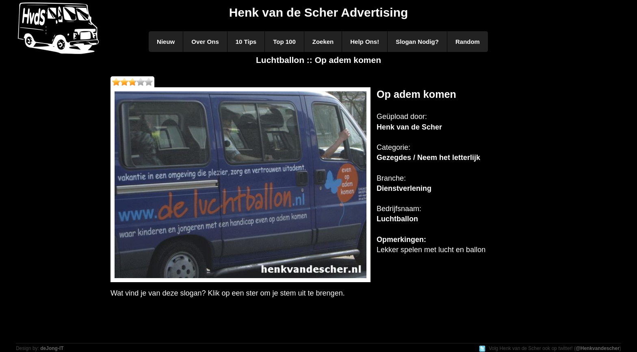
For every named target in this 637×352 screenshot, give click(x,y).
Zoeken (323, 41)
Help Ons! (364, 41)
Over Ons (205, 41)
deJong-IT (51, 348)
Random (467, 41)
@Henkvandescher (598, 348)
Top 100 (284, 41)
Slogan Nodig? (417, 41)
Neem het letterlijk (448, 157)
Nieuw (166, 41)
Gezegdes (394, 157)
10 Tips (246, 41)
